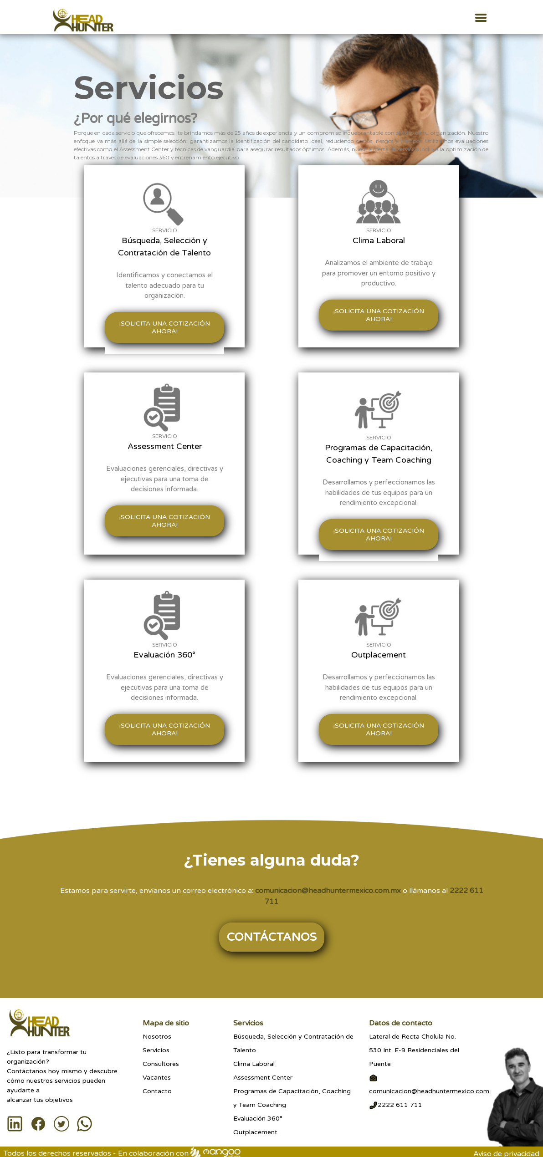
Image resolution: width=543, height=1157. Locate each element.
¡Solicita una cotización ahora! (164, 327)
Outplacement (255, 1132)
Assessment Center (262, 1077)
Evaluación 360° (257, 1118)
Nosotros (157, 1036)
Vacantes (157, 1077)
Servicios (156, 1050)
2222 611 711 (395, 1105)
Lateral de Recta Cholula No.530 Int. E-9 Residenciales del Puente (414, 1050)
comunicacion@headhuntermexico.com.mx (328, 890)
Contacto (157, 1091)
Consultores (161, 1064)
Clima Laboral (254, 1064)
